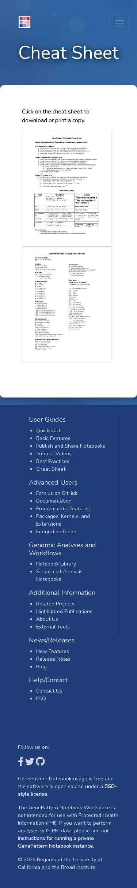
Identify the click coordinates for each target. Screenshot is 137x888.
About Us (47, 619)
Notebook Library (56, 563)
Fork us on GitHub (57, 493)
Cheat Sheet (50, 469)
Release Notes (53, 659)
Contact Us (49, 690)
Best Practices (52, 461)
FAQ (41, 698)
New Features (52, 651)
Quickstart (48, 430)
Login (42, 706)
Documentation (54, 500)
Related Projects (55, 603)
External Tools (53, 626)
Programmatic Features (63, 508)
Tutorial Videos (54, 453)
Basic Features (53, 438)
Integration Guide (56, 531)
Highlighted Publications (64, 611)
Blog (41, 666)
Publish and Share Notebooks (70, 446)
